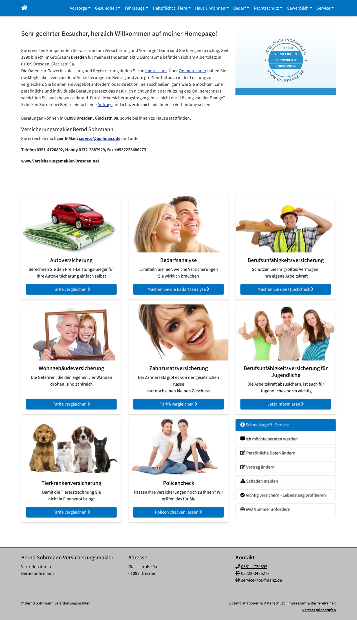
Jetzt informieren (285, 394)
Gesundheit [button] (106, 8)
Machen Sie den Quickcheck (286, 280)
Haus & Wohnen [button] (210, 8)
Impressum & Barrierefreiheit (311, 603)
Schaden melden (265, 478)
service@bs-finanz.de (99, 138)
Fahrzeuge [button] (135, 8)
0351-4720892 (254, 567)
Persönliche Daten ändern (271, 456)
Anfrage (105, 105)
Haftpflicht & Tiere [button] (170, 8)
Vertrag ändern (263, 467)
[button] (24, 8)
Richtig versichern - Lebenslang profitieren (283, 489)
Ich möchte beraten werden (272, 445)
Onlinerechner (192, 71)
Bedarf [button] (239, 8)
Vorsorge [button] (78, 8)
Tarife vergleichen (71, 280)
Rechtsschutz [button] (266, 8)
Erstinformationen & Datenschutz (257, 603)
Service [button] (323, 8)
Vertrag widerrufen (319, 610)
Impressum (156, 71)
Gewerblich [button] (297, 8)
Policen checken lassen (178, 503)
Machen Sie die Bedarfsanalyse (178, 280)
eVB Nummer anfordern (269, 500)
